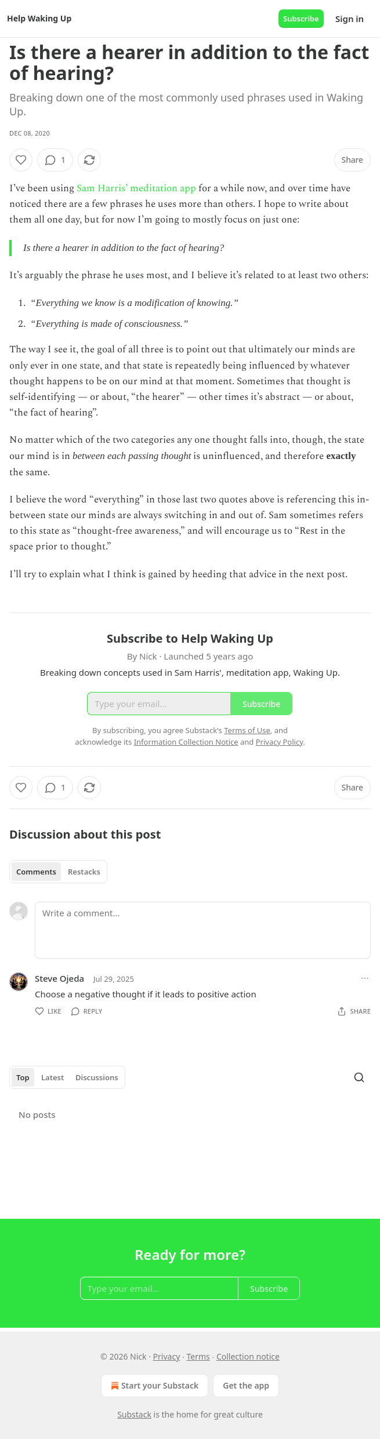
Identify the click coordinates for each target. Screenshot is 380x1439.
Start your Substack (153, 1385)
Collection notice (248, 1356)
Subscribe (301, 18)
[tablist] (58, 871)
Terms (197, 1356)
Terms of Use (247, 730)
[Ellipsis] (365, 978)
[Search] (359, 1077)
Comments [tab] (36, 871)
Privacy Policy (279, 742)
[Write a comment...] (202, 930)
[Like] (20, 160)
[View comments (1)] (55, 160)
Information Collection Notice (186, 742)
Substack (134, 1414)
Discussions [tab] (96, 1077)
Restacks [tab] (84, 871)
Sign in (349, 18)
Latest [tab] (52, 1077)
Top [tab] (23, 1077)
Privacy (166, 1356)
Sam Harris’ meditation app (136, 188)
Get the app (246, 1385)
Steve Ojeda (59, 978)
